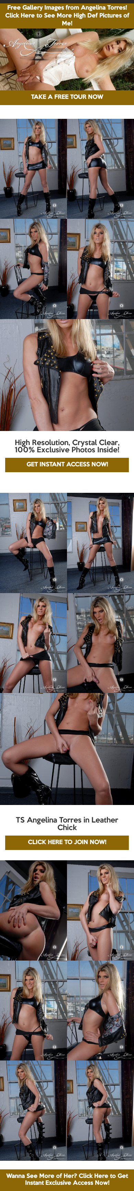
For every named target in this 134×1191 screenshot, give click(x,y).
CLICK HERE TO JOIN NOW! (67, 842)
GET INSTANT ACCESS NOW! (67, 464)
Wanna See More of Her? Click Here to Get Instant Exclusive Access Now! (67, 1180)
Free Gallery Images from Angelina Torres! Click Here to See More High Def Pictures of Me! (67, 15)
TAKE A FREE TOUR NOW (67, 97)
